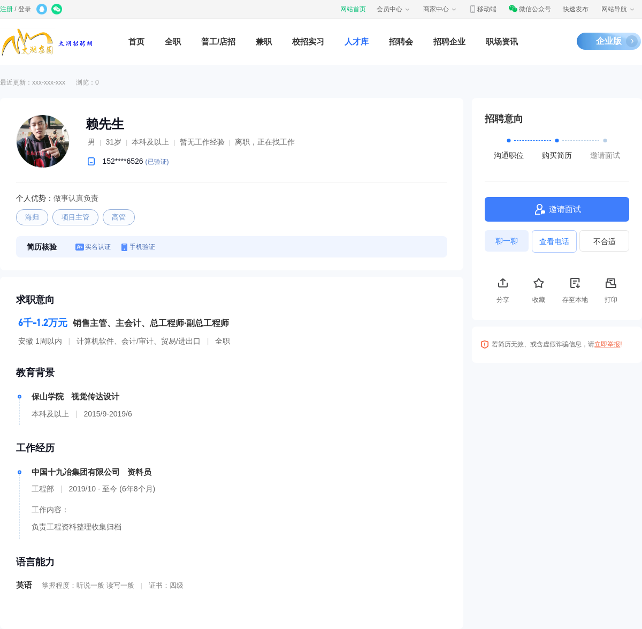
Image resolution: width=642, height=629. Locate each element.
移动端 (482, 9)
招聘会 (401, 41)
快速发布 (575, 9)
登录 (24, 9)
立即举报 (607, 344)
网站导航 (618, 9)
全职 (173, 41)
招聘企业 (449, 41)
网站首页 (353, 9)
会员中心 (394, 9)
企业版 (609, 41)
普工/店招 (218, 41)
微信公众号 (529, 9)
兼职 (264, 41)
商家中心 (440, 9)
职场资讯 (502, 41)
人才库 (357, 41)
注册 (6, 9)
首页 (136, 41)
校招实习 (308, 41)
